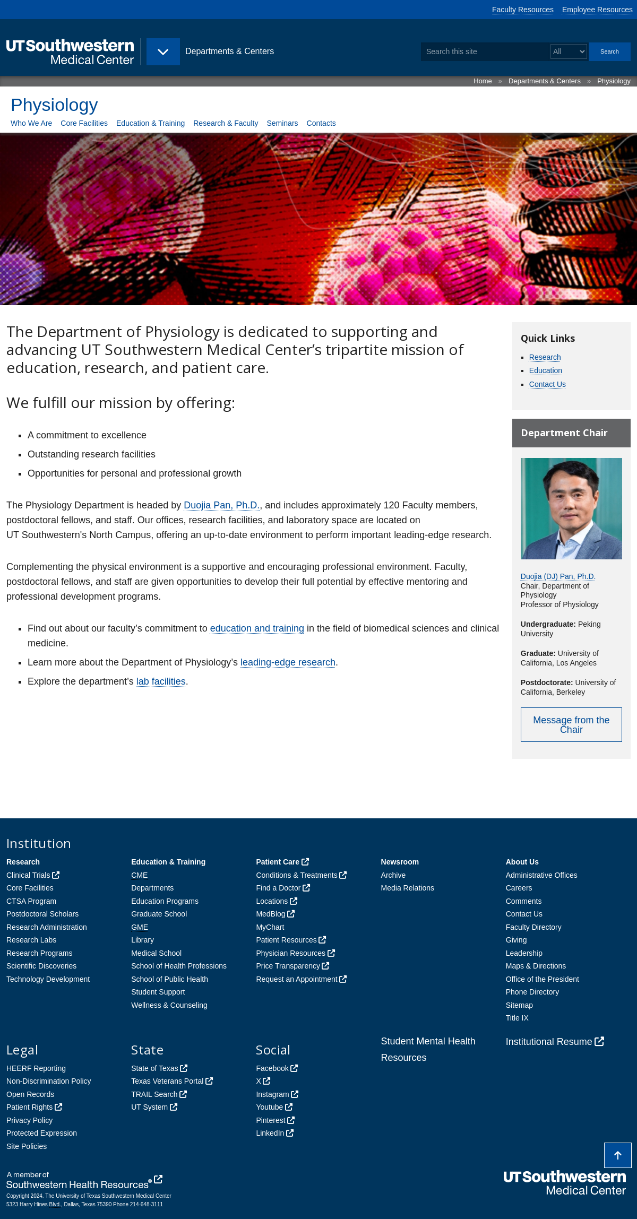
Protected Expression (41, 1133)
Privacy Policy (29, 1120)
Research (545, 357)
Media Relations (407, 888)
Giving (516, 940)
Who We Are (31, 123)
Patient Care (277, 862)
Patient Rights (29, 1107)
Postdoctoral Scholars (42, 914)
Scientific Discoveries (41, 966)
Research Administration (46, 927)
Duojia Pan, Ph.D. (222, 505)
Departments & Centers (545, 81)
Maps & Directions (536, 966)
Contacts (321, 123)
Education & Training (150, 123)
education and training (257, 628)
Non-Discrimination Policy (48, 1081)
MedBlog (270, 914)
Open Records (30, 1094)
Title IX (517, 1018)
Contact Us (547, 384)
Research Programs (39, 953)
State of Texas (154, 1068)
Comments (524, 901)
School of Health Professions (179, 966)
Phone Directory (532, 992)
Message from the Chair (571, 725)
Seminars (282, 123)
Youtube (269, 1107)
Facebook (272, 1068)
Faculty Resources (523, 9)
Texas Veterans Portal (167, 1081)
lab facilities (161, 681)
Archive (393, 875)
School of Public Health (169, 979)
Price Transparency (288, 966)
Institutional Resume (549, 1041)
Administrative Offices (542, 875)
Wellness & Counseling (169, 1005)
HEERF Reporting (36, 1068)
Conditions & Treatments (296, 875)
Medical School (156, 953)
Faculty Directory (534, 927)
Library (142, 940)
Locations (272, 901)
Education (545, 370)
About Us (522, 862)
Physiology (614, 81)
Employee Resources (597, 9)
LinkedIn (270, 1133)
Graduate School (159, 914)
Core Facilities (84, 123)
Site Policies (26, 1146)
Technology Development (48, 979)
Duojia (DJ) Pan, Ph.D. (558, 576)
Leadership (524, 953)
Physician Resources (290, 953)
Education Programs (165, 901)
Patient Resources (286, 940)
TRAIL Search (154, 1094)
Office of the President (542, 979)
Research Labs (31, 940)
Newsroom (400, 862)
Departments (152, 888)
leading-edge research (287, 662)
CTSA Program (31, 901)
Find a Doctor (278, 888)
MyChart (270, 927)
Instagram (272, 1094)
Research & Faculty (225, 123)
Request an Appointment (296, 979)
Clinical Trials (28, 875)
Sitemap (519, 1005)
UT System (149, 1107)
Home (483, 81)
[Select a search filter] (568, 51)
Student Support (158, 992)
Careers (519, 888)
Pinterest (270, 1120)
